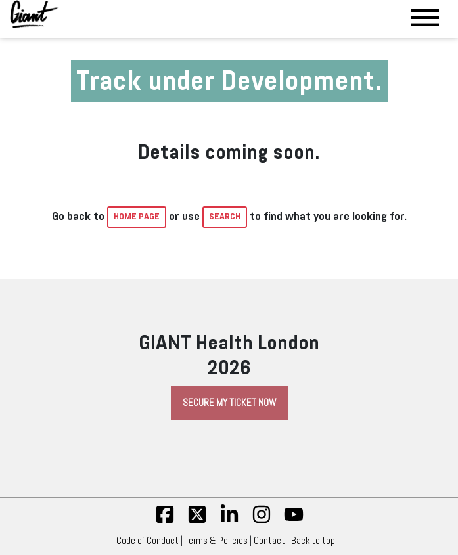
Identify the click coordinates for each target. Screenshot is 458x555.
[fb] (165, 520)
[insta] (261, 520)
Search (224, 216)
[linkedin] (229, 520)
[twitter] (197, 520)
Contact (269, 540)
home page (137, 216)
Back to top (316, 540)
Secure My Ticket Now (229, 403)
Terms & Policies (216, 540)
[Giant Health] (34, 14)
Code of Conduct (147, 540)
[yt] (294, 520)
